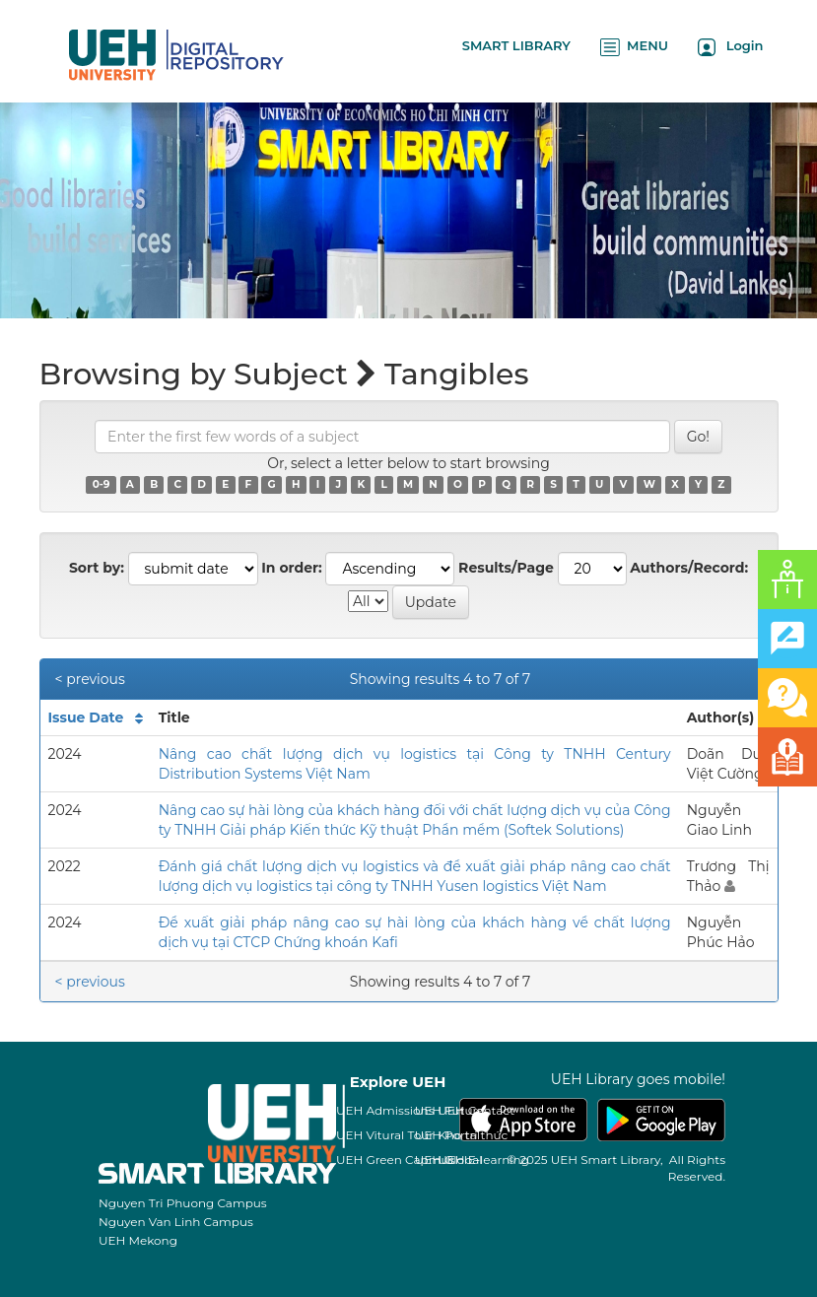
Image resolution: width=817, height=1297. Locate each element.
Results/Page (506, 568)
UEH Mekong (138, 1240)
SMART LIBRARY (516, 45)
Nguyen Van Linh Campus (176, 1221)
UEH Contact (476, 1110)
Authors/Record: (689, 568)
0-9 (101, 484)
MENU (634, 46)
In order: (291, 568)
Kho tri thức (473, 1134)
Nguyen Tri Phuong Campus (183, 1202)
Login (731, 46)
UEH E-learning (483, 1159)
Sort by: (96, 568)
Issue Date (86, 717)
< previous (90, 679)
